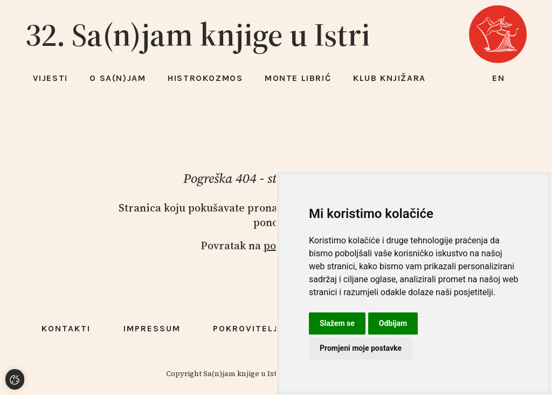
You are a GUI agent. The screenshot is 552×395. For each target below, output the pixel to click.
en (498, 78)
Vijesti (50, 78)
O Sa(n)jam (117, 78)
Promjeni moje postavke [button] (361, 348)
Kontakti (66, 328)
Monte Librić (298, 78)
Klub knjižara (389, 78)
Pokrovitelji (247, 328)
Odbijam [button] (393, 323)
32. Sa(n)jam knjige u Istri (197, 34)
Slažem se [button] (337, 323)
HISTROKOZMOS (205, 78)
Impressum (152, 328)
